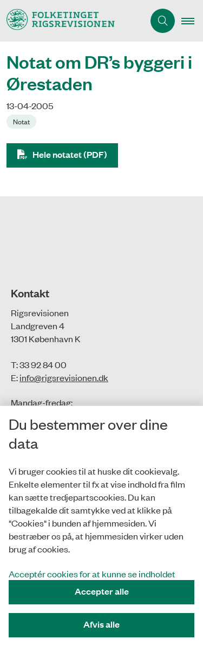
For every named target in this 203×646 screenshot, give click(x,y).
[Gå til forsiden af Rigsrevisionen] (72, 21)
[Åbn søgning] (162, 21)
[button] (192, 21)
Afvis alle (101, 624)
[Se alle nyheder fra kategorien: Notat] (22, 120)
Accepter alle (102, 591)
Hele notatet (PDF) (69, 154)
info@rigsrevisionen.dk (63, 377)
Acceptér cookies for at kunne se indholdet (92, 574)
